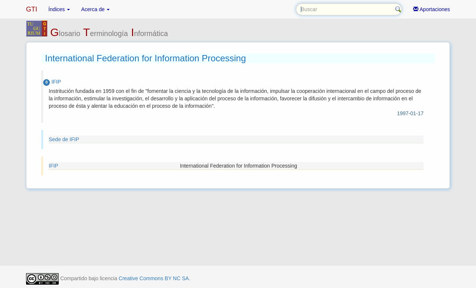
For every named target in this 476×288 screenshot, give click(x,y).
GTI (31, 9)
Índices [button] (59, 9)
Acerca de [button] (95, 9)
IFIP (53, 166)
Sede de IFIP (64, 139)
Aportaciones (431, 9)
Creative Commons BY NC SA (154, 278)
